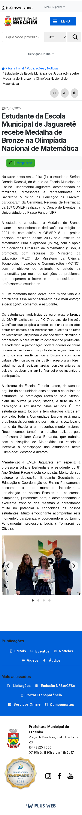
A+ (54, 93)
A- (64, 93)
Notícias (63, 651)
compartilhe (20, 163)
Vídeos (30, 660)
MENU (65, 21)
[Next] (73, 566)
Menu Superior (54, 7)
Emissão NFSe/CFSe (55, 686)
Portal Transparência (41, 695)
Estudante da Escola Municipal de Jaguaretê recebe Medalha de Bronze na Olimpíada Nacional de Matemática (41, 78)
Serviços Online (39, 54)
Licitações (19, 686)
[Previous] (8, 566)
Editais (17, 651)
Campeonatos (62, 704)
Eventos (42, 651)
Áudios (52, 660)
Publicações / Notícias (42, 68)
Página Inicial (13, 68)
